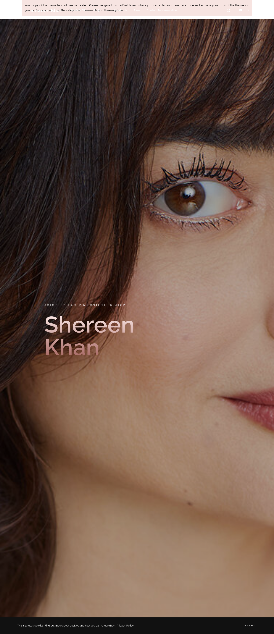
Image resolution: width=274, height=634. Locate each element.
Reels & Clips (79, 10)
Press (137, 10)
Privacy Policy (125, 625)
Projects (101, 10)
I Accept (250, 625)
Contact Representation (162, 10)
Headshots (121, 10)
